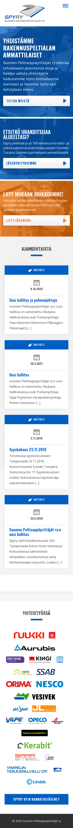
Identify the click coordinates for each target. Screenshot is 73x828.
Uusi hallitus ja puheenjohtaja (33, 300)
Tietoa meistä (17, 101)
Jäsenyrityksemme (21, 163)
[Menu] (65, 5)
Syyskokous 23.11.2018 (27, 449)
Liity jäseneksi (18, 220)
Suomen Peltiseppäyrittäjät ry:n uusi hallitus (35, 532)
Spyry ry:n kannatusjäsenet (36, 799)
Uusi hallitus (19, 375)
